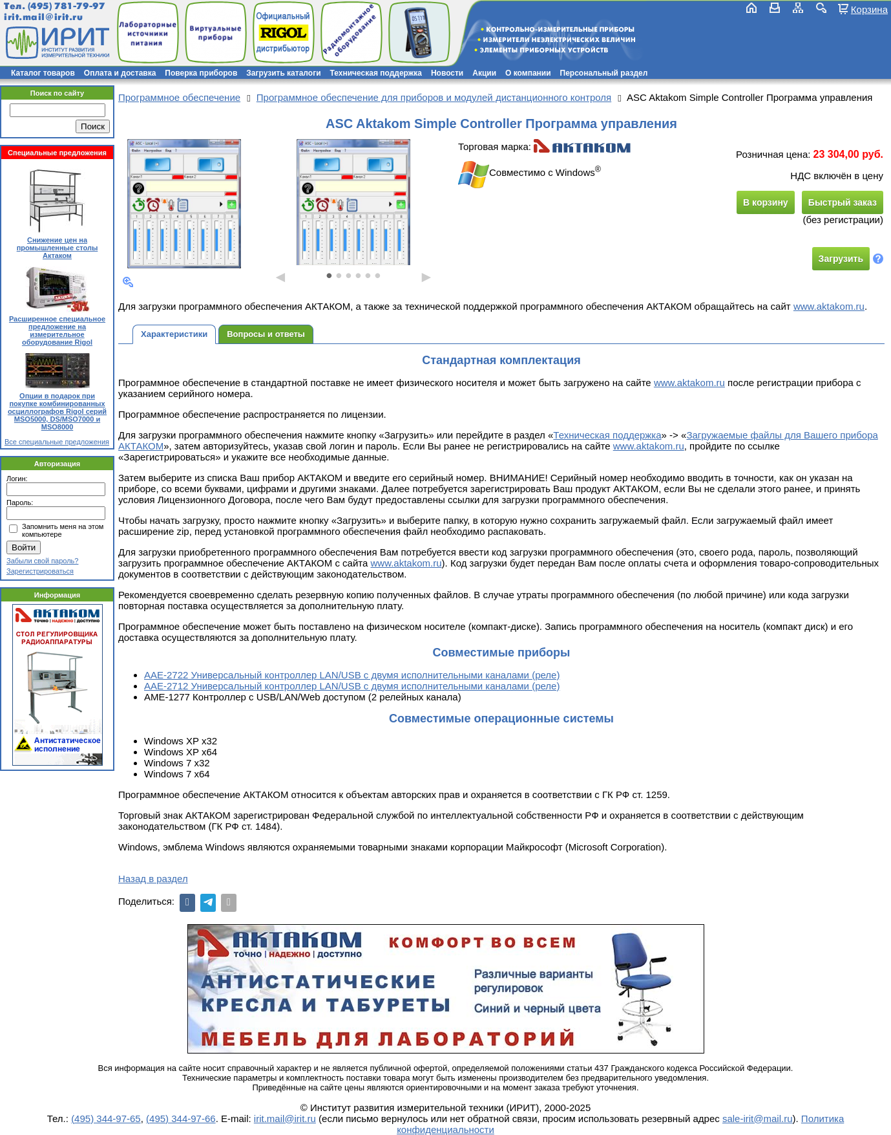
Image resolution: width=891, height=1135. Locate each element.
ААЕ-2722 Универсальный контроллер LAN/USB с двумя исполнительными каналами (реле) (352, 674)
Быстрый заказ (842, 202)
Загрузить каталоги (283, 73)
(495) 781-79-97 (66, 6)
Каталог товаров (43, 73)
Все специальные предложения (57, 442)
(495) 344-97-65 (106, 1118)
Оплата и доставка (120, 73)
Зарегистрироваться (40, 571)
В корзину (765, 202)
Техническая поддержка (376, 73)
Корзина (869, 9)
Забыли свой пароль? (42, 561)
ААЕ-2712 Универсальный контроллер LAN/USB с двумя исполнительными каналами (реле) (352, 685)
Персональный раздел (604, 73)
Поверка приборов (201, 73)
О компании (528, 73)
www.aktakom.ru (829, 306)
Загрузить (841, 259)
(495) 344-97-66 (181, 1118)
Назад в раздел (153, 878)
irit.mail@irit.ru (43, 17)
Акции (484, 73)
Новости (447, 73)
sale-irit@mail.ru (757, 1118)
